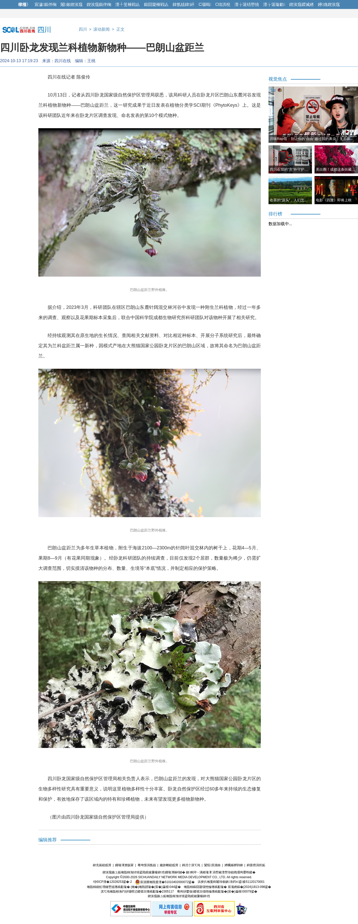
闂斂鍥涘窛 (72, 4)
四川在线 (62, 61)
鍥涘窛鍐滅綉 (301, 4)
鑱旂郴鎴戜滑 (169, 865)
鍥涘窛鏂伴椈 (99, 4)
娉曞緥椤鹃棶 (234, 865)
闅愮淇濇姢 (212, 865)
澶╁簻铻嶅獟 (246, 4)
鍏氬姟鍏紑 (184, 4)
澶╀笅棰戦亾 (127, 4)
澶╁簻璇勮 (274, 4)
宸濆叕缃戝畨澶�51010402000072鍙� (165, 882)
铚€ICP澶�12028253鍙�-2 (112, 882)
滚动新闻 (101, 29)
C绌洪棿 (223, 4)
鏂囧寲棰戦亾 (156, 4)
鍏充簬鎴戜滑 (102, 865)
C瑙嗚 (204, 4)
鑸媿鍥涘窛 (329, 4)
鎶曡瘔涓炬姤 (256, 865)
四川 (83, 29)
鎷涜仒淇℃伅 (191, 865)
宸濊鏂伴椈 (46, 4)
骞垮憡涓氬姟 (147, 865)
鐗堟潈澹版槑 (124, 865)
